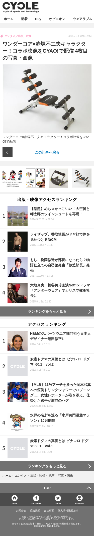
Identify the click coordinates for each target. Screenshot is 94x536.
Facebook (36, 503)
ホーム (9, 18)
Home (14, 503)
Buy (38, 18)
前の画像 (8, 152)
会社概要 (49, 510)
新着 (24, 18)
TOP (47, 488)
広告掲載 (35, 510)
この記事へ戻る (47, 152)
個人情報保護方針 (68, 510)
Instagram (79, 503)
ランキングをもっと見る (47, 311)
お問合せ (21, 510)
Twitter (58, 503)
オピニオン (57, 18)
